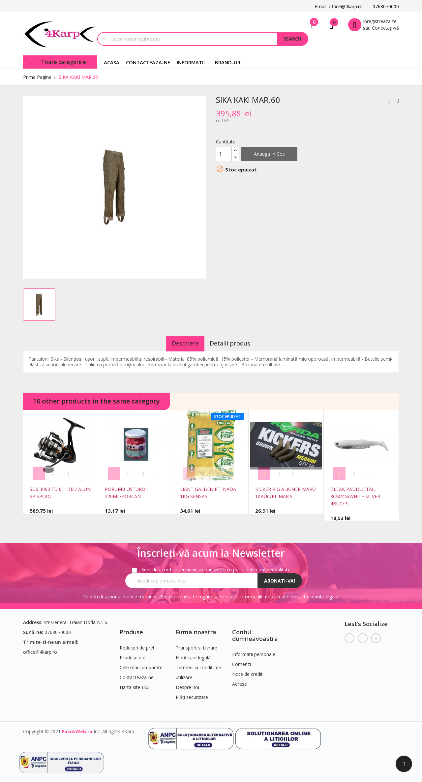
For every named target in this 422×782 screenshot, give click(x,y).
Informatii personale (253, 651)
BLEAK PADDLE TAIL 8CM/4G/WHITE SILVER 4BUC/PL (355, 496)
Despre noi (187, 684)
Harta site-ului (134, 684)
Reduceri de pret (137, 645)
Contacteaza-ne (137, 675)
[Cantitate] (224, 154)
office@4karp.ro (40, 649)
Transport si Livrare (196, 645)
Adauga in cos (269, 154)
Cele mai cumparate (141, 665)
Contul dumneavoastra (255, 632)
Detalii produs (234, 343)
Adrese (239, 681)
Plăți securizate (192, 694)
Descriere (181, 343)
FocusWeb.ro (77, 729)
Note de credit (247, 671)
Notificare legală (193, 655)
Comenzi (241, 661)
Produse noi (132, 655)
